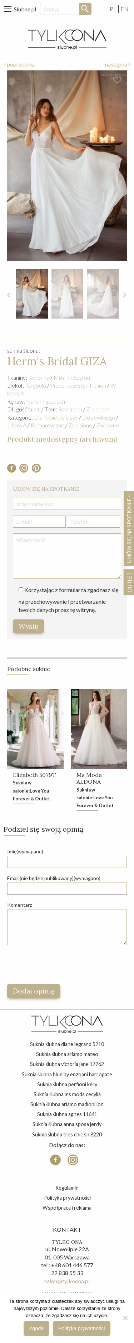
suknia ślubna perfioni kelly (67, 1084)
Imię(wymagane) (25, 851)
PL (113, 8)
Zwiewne (107, 425)
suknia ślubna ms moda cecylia (67, 1094)
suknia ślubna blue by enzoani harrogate (67, 1074)
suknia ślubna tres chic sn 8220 (67, 1134)
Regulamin (67, 1188)
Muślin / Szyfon (72, 377)
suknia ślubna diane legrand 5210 (67, 1044)
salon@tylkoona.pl (67, 1281)
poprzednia (19, 64)
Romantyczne (47, 425)
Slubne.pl (25, 9)
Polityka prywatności (67, 1198)
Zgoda (36, 1328)
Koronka (38, 377)
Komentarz (19, 905)
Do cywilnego (98, 417)
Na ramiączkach (45, 401)
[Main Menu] (7, 9)
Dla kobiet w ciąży (56, 417)
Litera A (16, 425)
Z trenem (97, 409)
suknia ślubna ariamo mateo (67, 1054)
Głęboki (36, 385)
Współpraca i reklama (67, 1208)
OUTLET (129, 582)
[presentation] (61, 965)
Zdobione (80, 425)
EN (124, 8)
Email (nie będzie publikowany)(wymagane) (53, 878)
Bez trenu (70, 409)
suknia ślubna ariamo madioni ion (67, 1104)
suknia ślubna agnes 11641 (67, 1114)
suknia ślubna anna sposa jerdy (67, 1124)
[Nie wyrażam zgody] (125, 1317)
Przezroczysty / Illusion (78, 385)
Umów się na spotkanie (128, 528)
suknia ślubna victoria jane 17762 (67, 1064)
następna (117, 64)
